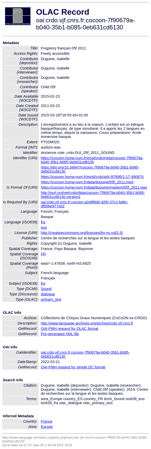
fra (43, 222)
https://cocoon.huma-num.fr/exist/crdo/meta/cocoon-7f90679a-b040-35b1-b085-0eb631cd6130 (92, 160)
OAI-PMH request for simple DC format (73, 367)
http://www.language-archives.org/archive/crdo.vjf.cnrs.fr (87, 323)
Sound (46, 289)
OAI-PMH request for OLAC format (69, 329)
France (47, 421)
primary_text (51, 299)
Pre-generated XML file (60, 334)
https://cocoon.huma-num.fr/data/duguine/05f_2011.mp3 (87, 182)
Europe (47, 427)
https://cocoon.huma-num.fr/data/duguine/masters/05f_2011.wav (94, 187)
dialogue (48, 294)
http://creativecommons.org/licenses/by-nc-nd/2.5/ (82, 233)
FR (43, 254)
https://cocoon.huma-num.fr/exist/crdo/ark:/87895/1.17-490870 (92, 177)
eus (44, 227)
